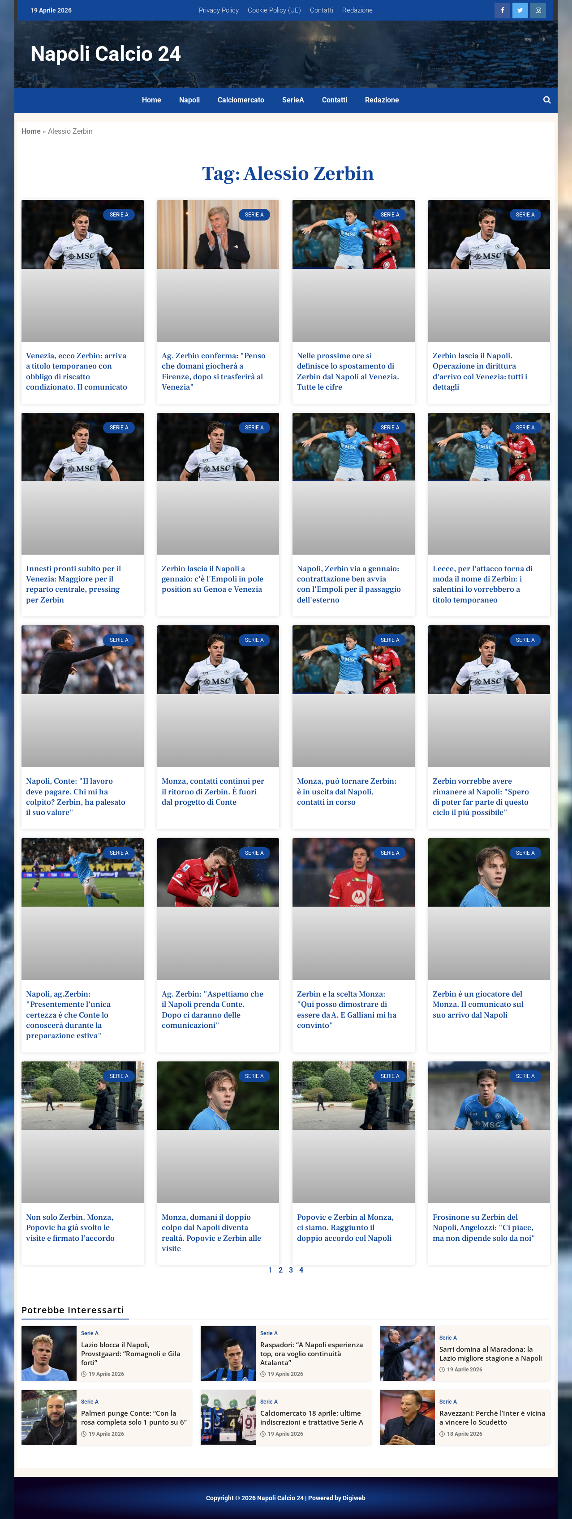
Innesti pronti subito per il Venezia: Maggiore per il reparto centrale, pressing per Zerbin (73, 584)
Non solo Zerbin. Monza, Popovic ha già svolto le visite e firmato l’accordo (70, 1227)
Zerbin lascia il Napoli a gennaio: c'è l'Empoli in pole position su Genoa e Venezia (212, 579)
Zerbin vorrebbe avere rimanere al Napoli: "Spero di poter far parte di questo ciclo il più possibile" (481, 797)
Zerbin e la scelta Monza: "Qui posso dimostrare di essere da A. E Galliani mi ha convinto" (346, 1010)
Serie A (90, 1333)
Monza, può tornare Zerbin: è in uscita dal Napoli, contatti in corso (346, 791)
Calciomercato (241, 100)
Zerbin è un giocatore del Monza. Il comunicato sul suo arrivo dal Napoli (478, 1004)
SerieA (293, 100)
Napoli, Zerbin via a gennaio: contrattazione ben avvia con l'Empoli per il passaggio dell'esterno (349, 584)
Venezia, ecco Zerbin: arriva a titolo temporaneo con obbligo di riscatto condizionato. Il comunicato (76, 371)
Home (151, 100)
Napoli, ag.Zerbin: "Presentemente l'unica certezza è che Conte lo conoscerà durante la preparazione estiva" (68, 1015)
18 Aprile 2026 (460, 1434)
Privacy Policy (219, 10)
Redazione (357, 10)
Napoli (189, 100)
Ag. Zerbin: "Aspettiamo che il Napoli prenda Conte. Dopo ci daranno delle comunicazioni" (212, 1010)
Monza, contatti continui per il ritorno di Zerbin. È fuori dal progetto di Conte (213, 791)
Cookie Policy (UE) (274, 10)
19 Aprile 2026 (102, 1374)
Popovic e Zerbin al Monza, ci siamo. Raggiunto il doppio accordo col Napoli (345, 1227)
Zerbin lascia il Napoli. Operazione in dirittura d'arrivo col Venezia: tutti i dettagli (480, 371)
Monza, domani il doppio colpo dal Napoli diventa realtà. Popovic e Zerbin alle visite (211, 1233)
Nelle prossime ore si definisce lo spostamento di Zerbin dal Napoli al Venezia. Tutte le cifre (348, 371)
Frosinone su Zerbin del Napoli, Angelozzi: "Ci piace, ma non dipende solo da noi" (484, 1227)
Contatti (321, 10)
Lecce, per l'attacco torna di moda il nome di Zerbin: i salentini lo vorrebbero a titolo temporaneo (483, 584)
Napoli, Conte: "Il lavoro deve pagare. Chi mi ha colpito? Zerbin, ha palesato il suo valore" (75, 797)
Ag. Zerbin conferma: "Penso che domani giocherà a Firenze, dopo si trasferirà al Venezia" (214, 371)
